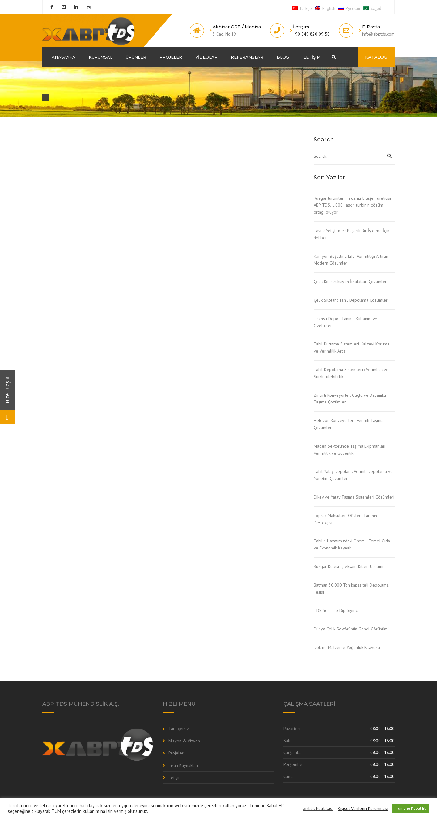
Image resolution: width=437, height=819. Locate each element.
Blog (283, 57)
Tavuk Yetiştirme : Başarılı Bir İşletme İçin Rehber (351, 234)
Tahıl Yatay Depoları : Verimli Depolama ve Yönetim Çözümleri (353, 475)
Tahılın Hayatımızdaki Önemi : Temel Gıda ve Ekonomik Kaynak (352, 544)
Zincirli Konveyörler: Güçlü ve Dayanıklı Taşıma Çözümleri (350, 398)
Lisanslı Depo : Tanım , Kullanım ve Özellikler (345, 322)
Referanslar (247, 57)
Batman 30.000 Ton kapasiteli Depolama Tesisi (351, 588)
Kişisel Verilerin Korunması (363, 808)
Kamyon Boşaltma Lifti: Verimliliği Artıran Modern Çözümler (351, 259)
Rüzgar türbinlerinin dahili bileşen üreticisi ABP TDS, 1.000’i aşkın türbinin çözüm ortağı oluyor (352, 205)
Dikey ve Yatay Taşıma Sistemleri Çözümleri (354, 497)
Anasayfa (63, 57)
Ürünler (136, 57)
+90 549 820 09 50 (311, 34)
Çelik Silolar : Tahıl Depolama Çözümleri (351, 300)
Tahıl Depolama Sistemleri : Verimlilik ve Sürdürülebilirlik (351, 373)
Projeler (170, 57)
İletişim (311, 57)
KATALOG (376, 57)
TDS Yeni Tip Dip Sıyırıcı (336, 610)
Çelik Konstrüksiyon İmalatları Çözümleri (351, 281)
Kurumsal (100, 57)
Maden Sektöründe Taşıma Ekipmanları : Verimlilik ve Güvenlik (350, 449)
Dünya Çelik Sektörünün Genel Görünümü (352, 629)
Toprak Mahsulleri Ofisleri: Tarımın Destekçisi (345, 519)
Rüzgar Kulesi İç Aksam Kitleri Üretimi (348, 566)
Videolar (206, 57)
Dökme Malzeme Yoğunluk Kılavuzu (347, 647)
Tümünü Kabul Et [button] (411, 808)
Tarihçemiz (178, 728)
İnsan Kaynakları (183, 765)
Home (349, 101)
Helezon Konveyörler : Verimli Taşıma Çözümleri (349, 424)
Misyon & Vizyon (184, 741)
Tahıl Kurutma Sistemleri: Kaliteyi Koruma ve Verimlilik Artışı (351, 347)
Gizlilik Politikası (318, 808)
